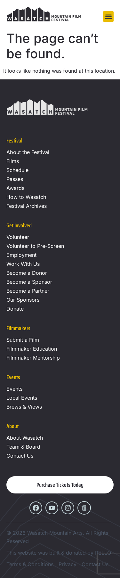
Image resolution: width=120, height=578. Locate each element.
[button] (108, 16)
